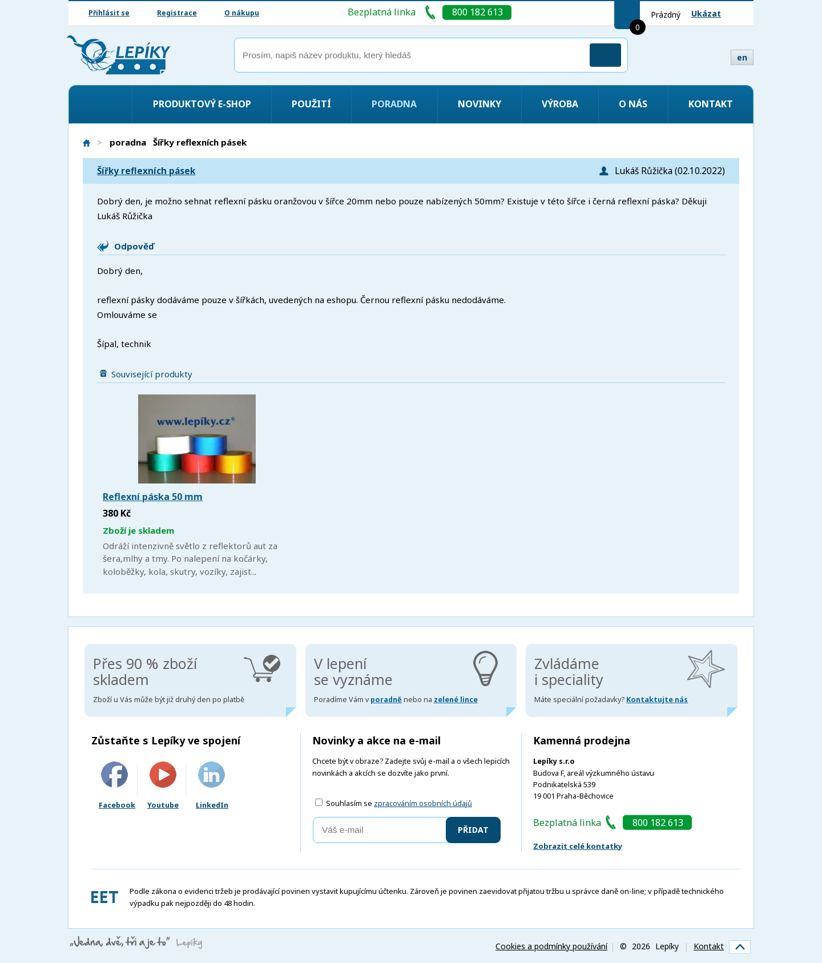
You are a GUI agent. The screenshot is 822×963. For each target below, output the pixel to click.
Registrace (177, 13)
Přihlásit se (109, 13)
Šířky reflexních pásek (146, 171)
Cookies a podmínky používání (551, 946)
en (742, 57)
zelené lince (456, 699)
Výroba (560, 104)
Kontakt (710, 104)
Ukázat (706, 13)
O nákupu (241, 13)
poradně (386, 699)
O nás (633, 104)
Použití (311, 104)
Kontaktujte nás (657, 699)
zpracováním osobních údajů (423, 803)
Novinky (479, 104)
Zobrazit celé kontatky (577, 846)
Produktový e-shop (202, 104)
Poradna (394, 104)
